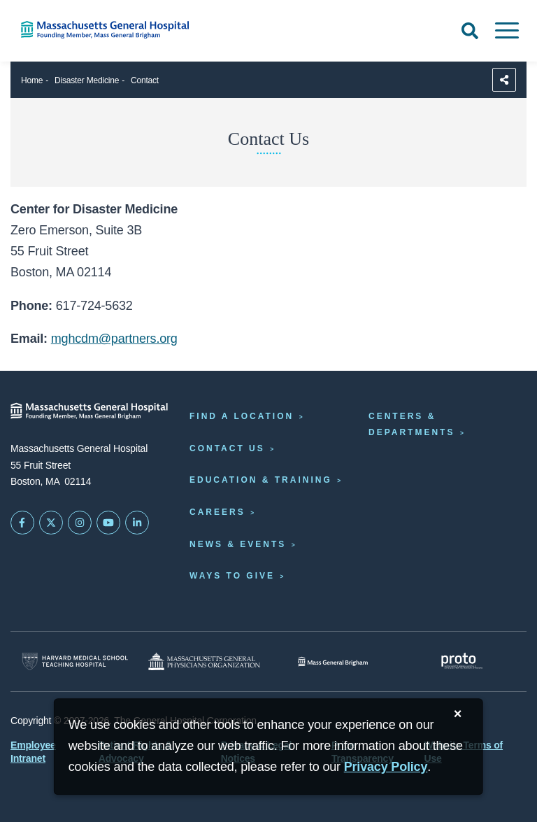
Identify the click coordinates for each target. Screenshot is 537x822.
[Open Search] (469, 31)
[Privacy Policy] (386, 767)
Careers (217, 512)
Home (32, 80)
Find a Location (241, 416)
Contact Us (227, 448)
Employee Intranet (33, 751)
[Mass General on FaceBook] (22, 522)
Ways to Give (232, 576)
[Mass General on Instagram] (80, 522)
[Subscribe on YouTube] (108, 522)
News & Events (237, 544)
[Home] (112, 29)
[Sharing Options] (504, 80)
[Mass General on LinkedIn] (137, 522)
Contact (145, 80)
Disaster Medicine (87, 80)
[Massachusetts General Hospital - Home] (89, 411)
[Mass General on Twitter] (51, 522)
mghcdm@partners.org (114, 339)
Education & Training (260, 480)
